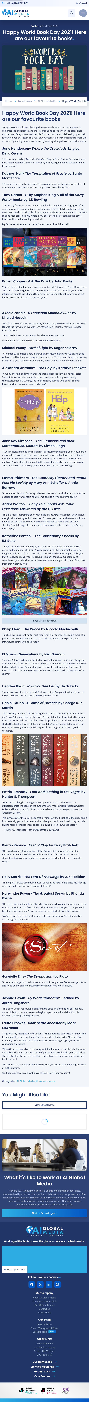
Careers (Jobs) (40, 1331)
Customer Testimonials (44, 1301)
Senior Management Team (44, 1328)
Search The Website (44, 1351)
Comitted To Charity (44, 1347)
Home (8, 101)
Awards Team (44, 1324)
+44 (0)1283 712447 (17, 3)
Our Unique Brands (44, 1305)
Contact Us (44, 1308)
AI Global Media (47, 101)
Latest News (25, 101)
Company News (45, 1081)
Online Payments (44, 1343)
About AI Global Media (44, 1297)
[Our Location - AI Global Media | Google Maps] (44, 1259)
